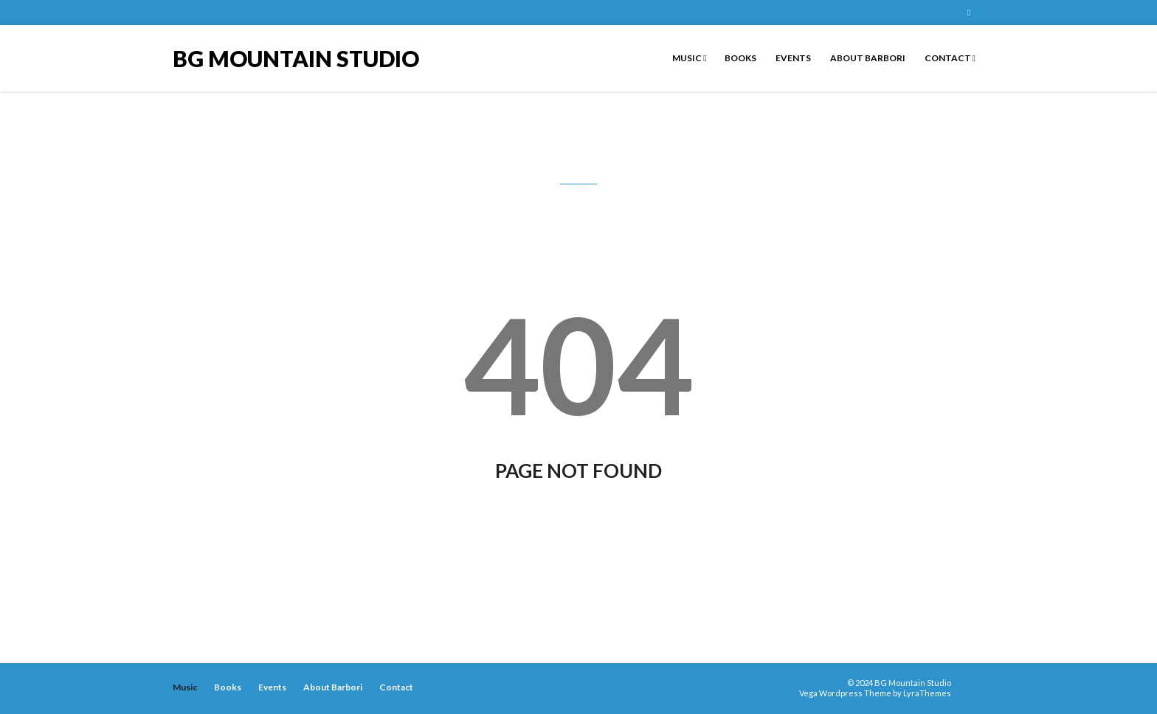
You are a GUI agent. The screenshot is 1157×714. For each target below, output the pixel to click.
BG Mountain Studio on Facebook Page (968, 12)
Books (740, 57)
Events (792, 57)
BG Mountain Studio (296, 57)
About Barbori (867, 57)
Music (689, 57)
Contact (949, 57)
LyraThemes (927, 693)
